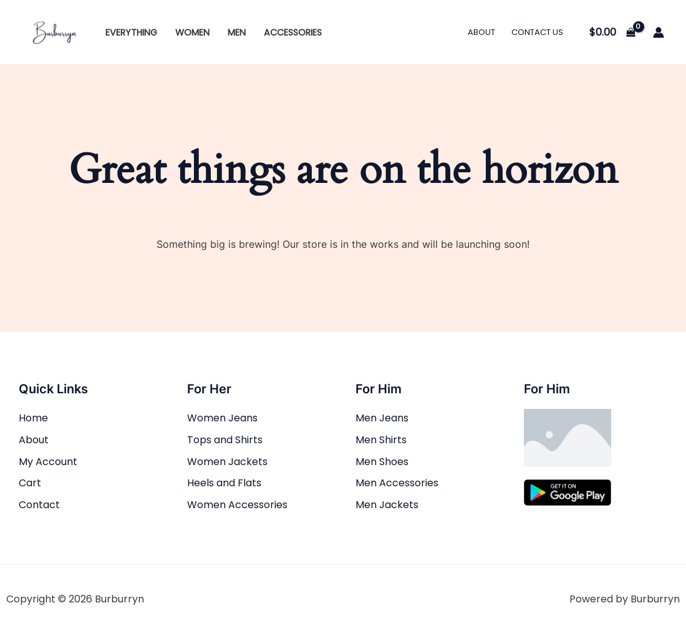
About (481, 32)
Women (192, 32)
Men (237, 32)
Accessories (293, 32)
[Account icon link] (658, 32)
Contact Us (537, 32)
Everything (131, 32)
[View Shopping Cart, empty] (612, 32)
